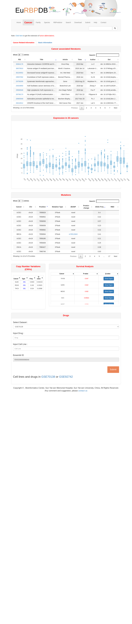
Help (95, 22)
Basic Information (45, 43)
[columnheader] (17, 277)
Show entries (21, 55)
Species (47, 22)
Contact (103, 22)
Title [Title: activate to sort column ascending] (41, 59)
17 (109, 256)
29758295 (19, 81)
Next (115, 108)
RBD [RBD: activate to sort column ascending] (112, 207)
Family (38, 22)
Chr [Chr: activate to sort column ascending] (30, 207)
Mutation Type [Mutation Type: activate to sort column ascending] (57, 207)
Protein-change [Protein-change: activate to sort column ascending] (86, 207)
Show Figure (109, 278)
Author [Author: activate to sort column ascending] (92, 59)
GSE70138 (48, 376)
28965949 (19, 99)
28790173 (19, 94)
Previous (74, 108)
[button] (108, 278)
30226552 (19, 73)
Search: (104, 55)
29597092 (19, 77)
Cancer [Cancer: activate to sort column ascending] (19, 207)
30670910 (19, 68)
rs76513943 (73, 234)
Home (19, 22)
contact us (82, 391)
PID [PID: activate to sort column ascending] (19, 59)
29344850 (19, 86)
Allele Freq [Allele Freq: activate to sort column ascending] (99, 207)
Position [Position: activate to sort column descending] (42, 207)
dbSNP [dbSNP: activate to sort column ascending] (73, 207)
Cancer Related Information (23, 43)
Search (68, 22)
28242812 (19, 103)
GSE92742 (66, 376)
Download (78, 22)
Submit (87, 22)
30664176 (19, 64)
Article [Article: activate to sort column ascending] (65, 59)
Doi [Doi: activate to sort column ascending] (109, 59)
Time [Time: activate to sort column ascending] (80, 59)
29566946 (19, 90)
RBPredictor (57, 22)
